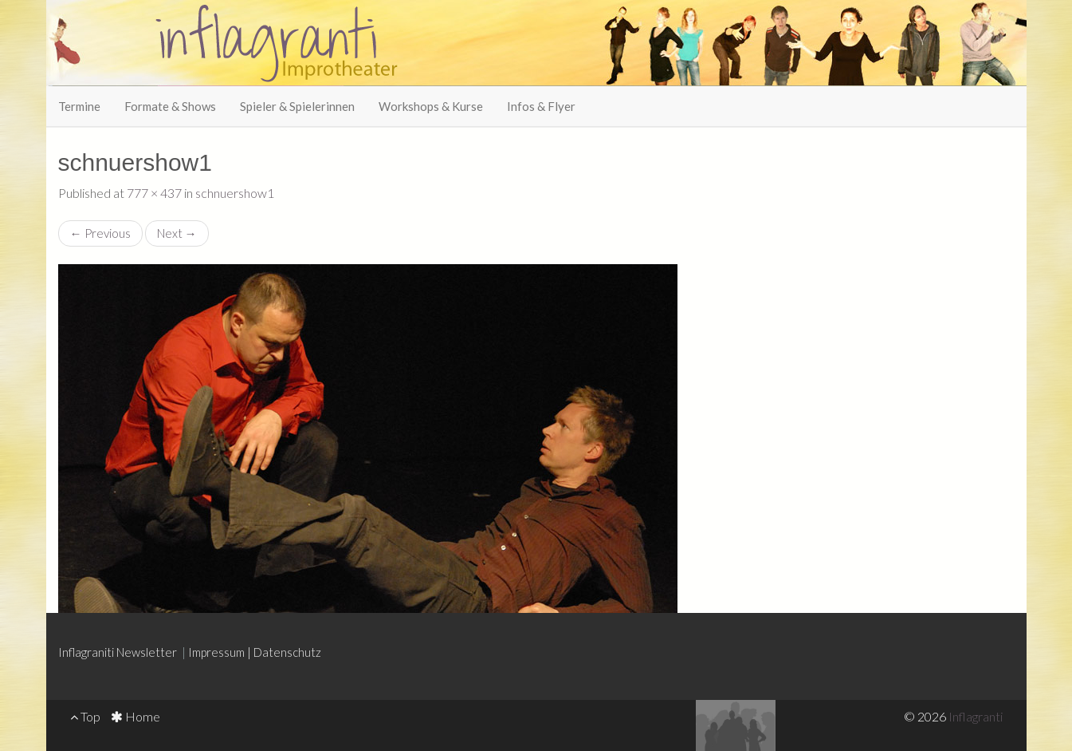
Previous (100, 233)
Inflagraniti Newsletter (118, 652)
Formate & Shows (170, 106)
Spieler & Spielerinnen (297, 106)
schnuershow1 (234, 192)
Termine (79, 106)
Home (135, 716)
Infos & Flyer (541, 106)
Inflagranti (975, 716)
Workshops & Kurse (431, 106)
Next (177, 233)
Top (85, 716)
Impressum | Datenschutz (254, 652)
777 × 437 (154, 192)
